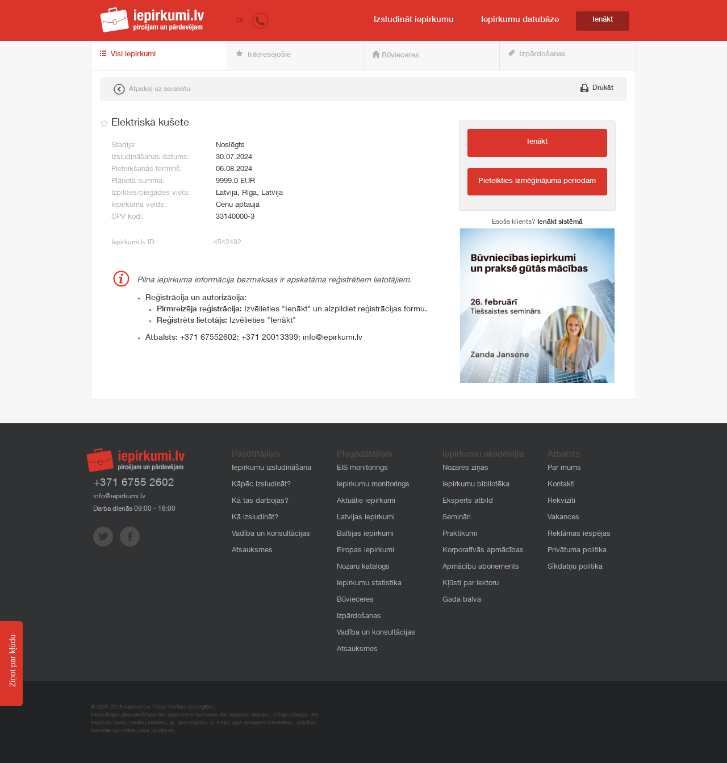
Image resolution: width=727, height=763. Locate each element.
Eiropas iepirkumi (365, 550)
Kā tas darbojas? (260, 501)
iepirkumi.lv (152, 19)
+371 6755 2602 (134, 483)
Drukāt (596, 88)
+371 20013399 (269, 338)
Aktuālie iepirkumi (366, 501)
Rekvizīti (561, 501)
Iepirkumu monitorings (373, 485)
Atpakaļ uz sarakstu (152, 89)
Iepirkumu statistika (369, 583)
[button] (260, 20)
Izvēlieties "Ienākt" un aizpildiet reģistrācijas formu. (292, 310)
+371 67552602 (208, 338)
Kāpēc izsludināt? (261, 485)
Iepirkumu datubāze (520, 20)
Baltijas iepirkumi (365, 534)
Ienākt (602, 20)
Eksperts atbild (467, 501)
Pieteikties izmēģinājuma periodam (537, 181)
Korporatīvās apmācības (483, 550)
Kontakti (561, 485)
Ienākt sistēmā (560, 222)
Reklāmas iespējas (579, 534)
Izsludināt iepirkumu (414, 20)
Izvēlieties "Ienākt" (226, 321)
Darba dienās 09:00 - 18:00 (134, 509)
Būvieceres (395, 55)
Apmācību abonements (480, 567)
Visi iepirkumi (128, 55)
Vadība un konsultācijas (271, 534)
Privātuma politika (577, 550)
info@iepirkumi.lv (332, 338)
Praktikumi (459, 534)
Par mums (564, 468)
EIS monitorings (362, 468)
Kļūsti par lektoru (470, 583)
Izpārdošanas (537, 54)
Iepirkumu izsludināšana (271, 468)
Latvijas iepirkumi (366, 518)
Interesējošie (263, 54)
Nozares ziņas (465, 468)
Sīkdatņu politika (575, 567)
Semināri (456, 518)
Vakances (563, 518)
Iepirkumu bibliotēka (475, 485)
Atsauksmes (252, 550)
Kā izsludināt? (255, 518)
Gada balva (461, 600)
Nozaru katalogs (363, 567)
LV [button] (239, 20)
